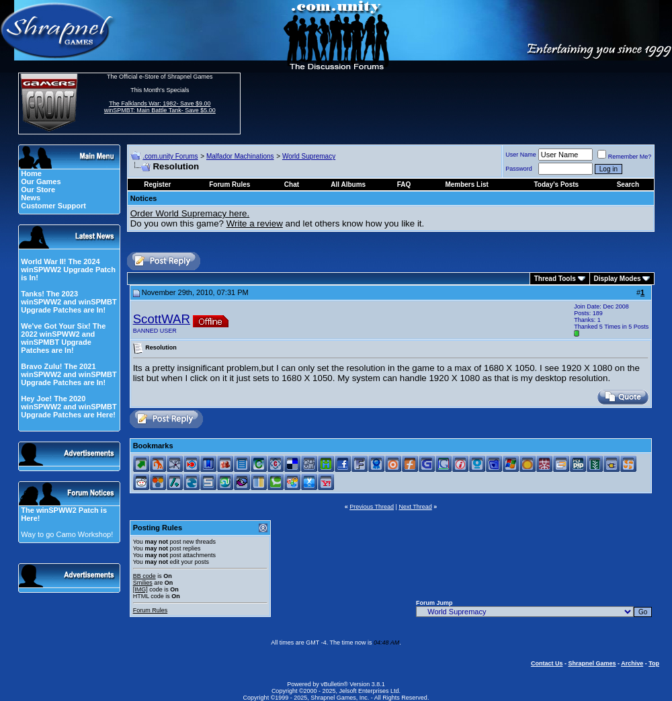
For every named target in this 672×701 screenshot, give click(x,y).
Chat (291, 184)
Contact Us (547, 663)
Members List (466, 184)
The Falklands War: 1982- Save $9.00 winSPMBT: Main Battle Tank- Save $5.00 (160, 107)
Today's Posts (556, 184)
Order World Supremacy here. (190, 213)
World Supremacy (308, 156)
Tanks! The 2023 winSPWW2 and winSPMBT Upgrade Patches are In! (68, 302)
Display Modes (617, 278)
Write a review (254, 223)
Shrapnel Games (592, 663)
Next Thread (414, 506)
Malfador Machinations (240, 156)
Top (653, 663)
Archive (632, 663)
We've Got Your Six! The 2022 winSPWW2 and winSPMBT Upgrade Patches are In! (63, 338)
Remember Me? (624, 156)
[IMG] (140, 589)
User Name (520, 154)
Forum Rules (150, 610)
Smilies (143, 582)
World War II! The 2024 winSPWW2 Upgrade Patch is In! (68, 269)
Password (518, 168)
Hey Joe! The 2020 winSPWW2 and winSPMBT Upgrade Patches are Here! (68, 407)
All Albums (348, 184)
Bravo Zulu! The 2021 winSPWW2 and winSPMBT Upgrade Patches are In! (68, 374)
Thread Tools (555, 278)
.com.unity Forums (170, 156)
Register (157, 184)
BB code (144, 576)
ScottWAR (161, 319)
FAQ (404, 184)
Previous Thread (371, 506)
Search (628, 184)
